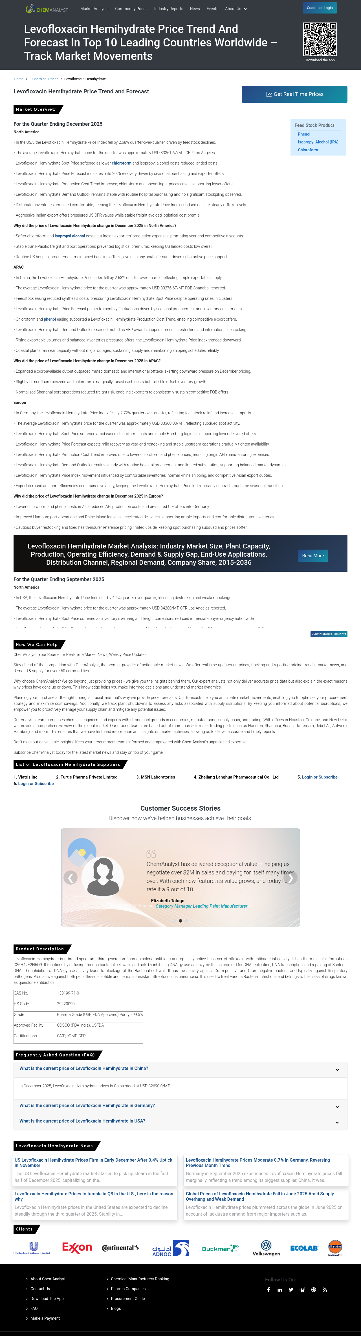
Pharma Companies (125, 1289)
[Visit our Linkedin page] (280, 1289)
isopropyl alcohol (70, 236)
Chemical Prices (45, 79)
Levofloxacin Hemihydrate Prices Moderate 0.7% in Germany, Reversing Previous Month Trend (258, 1162)
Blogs (112, 1309)
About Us (237, 9)
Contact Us (37, 1289)
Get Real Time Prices (295, 94)
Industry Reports (168, 8)
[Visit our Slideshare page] (302, 1289)
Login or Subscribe (320, 777)
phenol (50, 319)
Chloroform (308, 150)
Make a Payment (42, 1318)
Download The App (44, 1299)
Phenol (304, 134)
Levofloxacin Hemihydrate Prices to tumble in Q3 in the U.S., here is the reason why (94, 1196)
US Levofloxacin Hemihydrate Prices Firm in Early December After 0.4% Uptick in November (93, 1162)
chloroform (121, 163)
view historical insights (329, 634)
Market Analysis (94, 8)
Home (18, 79)
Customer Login (320, 8)
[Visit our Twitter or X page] (291, 1289)
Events (212, 8)
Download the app (320, 60)
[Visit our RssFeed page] (325, 1289)
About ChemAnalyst (44, 1279)
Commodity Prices (131, 8)
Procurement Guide (124, 1299)
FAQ (31, 1309)
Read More (313, 555)
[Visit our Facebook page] (268, 1289)
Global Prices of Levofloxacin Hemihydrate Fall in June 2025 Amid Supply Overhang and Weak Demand (260, 1196)
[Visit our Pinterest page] (313, 1289)
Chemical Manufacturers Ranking (136, 1279)
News (195, 8)
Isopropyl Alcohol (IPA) (318, 142)
